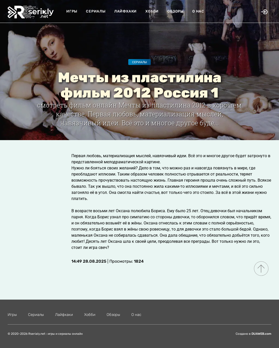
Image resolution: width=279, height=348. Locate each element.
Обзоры (175, 11)
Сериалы (96, 11)
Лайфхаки (125, 11)
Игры (71, 11)
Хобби (152, 11)
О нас (198, 11)
